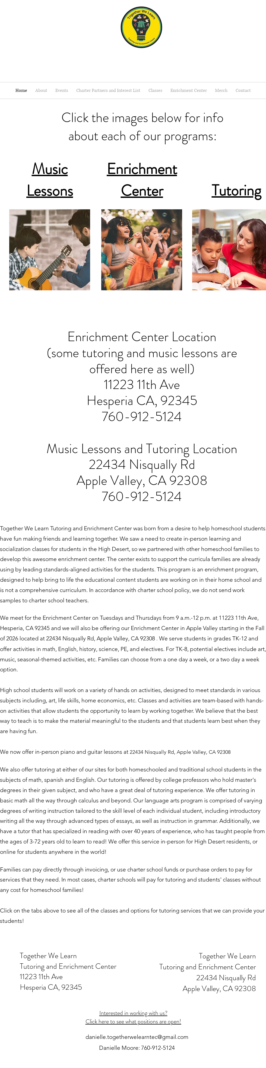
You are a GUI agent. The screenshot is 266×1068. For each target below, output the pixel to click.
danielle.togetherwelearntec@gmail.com (137, 1036)
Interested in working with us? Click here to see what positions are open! (133, 1017)
